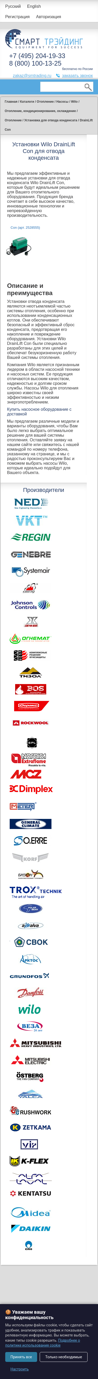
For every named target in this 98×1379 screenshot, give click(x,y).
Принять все (21, 1357)
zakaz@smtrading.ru (32, 75)
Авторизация (48, 17)
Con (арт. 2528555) (25, 227)
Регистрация (17, 17)
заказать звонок (77, 75)
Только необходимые (63, 1357)
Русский (13, 6)
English (34, 6)
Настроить (19, 1369)
